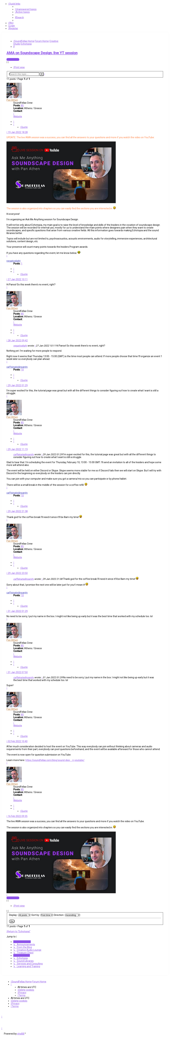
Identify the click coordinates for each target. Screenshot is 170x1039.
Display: (20, 915)
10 (22, 369)
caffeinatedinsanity (17, 367)
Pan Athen (12, 100)
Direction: (67, 915)
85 (22, 105)
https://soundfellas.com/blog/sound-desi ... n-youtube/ (54, 760)
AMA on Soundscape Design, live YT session (41, 53)
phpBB (20, 1033)
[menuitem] (26, 9)
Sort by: (42, 915)
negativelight (13, 260)
